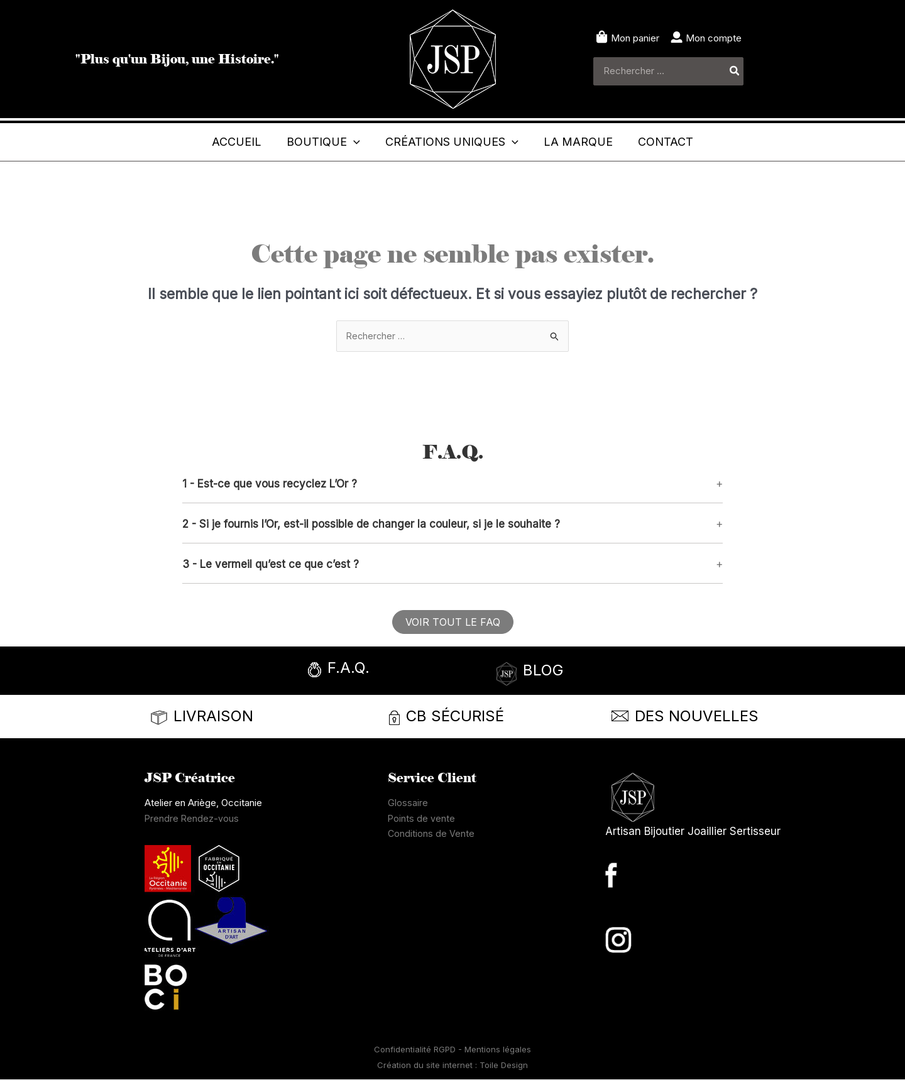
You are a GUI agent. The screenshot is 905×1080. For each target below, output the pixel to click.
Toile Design (504, 1066)
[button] (310, 142)
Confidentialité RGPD (416, 1050)
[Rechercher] (735, 71)
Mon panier (635, 38)
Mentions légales (497, 1050)
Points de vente (422, 819)
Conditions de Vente (431, 835)
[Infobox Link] (374, 672)
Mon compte (714, 38)
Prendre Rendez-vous (192, 819)
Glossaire (408, 803)
